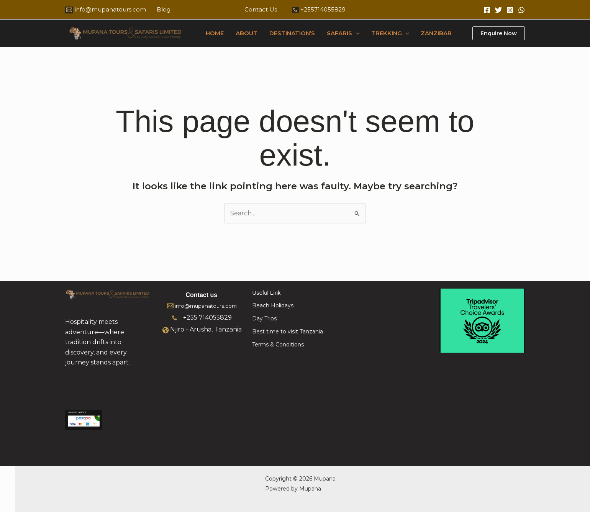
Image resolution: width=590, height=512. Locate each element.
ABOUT (246, 33)
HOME (215, 33)
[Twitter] (498, 10)
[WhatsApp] (521, 10)
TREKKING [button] (389, 33)
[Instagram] (509, 10)
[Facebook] (486, 10)
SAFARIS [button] (342, 33)
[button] (354, 33)
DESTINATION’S (291, 33)
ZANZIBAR (434, 33)
